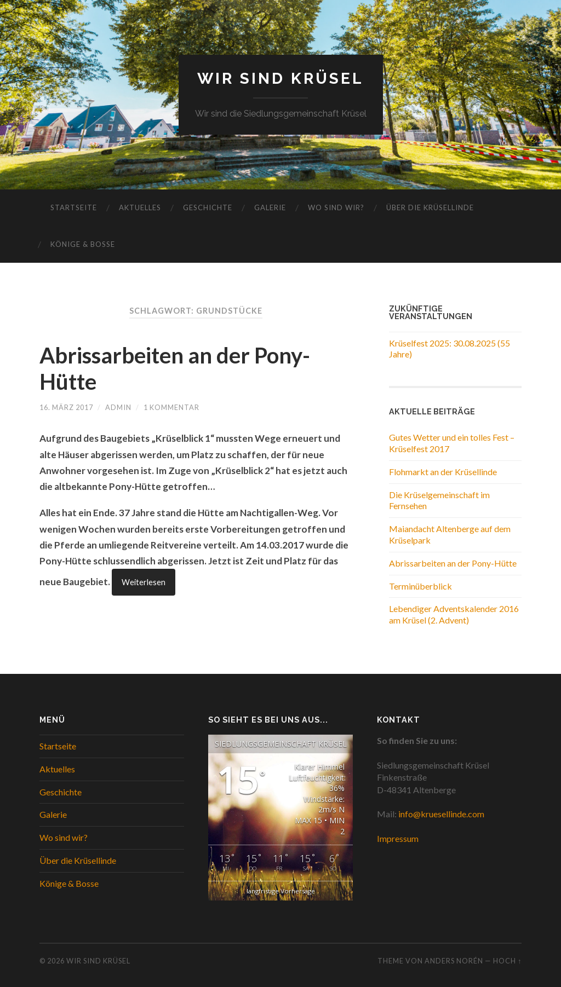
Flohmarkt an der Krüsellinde (443, 471)
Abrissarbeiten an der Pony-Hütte (453, 563)
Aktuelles (140, 207)
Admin (118, 407)
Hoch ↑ (507, 960)
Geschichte (207, 207)
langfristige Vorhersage (281, 891)
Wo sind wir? (336, 207)
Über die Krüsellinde (430, 207)
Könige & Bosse (82, 244)
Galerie (270, 207)
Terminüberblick (420, 586)
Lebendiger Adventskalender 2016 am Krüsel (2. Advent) (454, 614)
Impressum (398, 838)
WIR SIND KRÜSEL (280, 79)
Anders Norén (454, 960)
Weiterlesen (143, 582)
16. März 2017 (66, 407)
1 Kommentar (171, 407)
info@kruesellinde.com (441, 814)
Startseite (73, 207)
